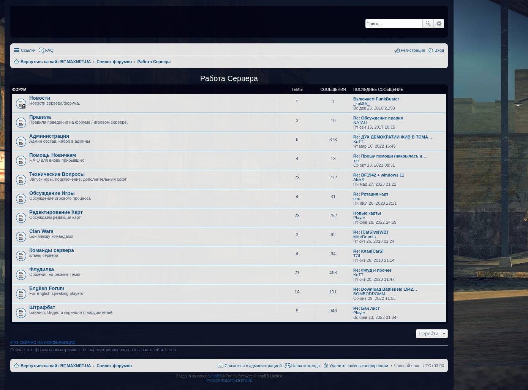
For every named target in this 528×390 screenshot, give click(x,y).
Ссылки (28, 50)
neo (356, 198)
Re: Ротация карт (370, 194)
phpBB (216, 376)
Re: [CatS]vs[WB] (370, 232)
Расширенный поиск (439, 23)
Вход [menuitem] (439, 50)
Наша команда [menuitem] (305, 365)
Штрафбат (42, 307)
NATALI (360, 122)
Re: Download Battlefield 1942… (385, 289)
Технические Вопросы (57, 174)
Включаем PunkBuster (376, 99)
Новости (39, 98)
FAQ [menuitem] (49, 50)
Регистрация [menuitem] (413, 50)
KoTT (358, 141)
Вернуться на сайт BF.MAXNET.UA (56, 365)
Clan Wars (41, 231)
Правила (40, 117)
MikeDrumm (364, 236)
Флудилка (41, 269)
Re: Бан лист (366, 308)
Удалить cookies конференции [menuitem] (358, 365)
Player (359, 217)
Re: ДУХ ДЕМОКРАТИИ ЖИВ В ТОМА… (392, 137)
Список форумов (114, 365)
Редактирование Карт (56, 212)
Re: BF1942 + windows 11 (378, 175)
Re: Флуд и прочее (372, 270)
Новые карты (367, 213)
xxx (356, 160)
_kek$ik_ (361, 103)
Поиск (428, 23)
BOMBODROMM (369, 293)
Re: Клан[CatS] (368, 251)
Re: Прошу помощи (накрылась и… (389, 156)
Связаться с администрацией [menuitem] (252, 365)
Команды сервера (51, 250)
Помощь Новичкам (52, 155)
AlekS (358, 179)
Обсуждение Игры (51, 193)
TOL (357, 255)
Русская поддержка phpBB (229, 380)
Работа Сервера (229, 78)
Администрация (49, 136)
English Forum (46, 288)
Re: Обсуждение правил (378, 118)
